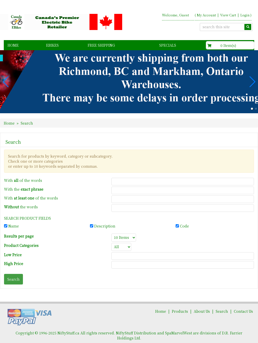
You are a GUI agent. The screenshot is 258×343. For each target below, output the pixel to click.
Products (180, 311)
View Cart (228, 15)
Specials (167, 45)
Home (13, 45)
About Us (202, 311)
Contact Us (243, 311)
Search (222, 311)
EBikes (52, 45)
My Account (206, 15)
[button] (252, 109)
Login (244, 15)
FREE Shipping (101, 45)
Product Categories (21, 245)
